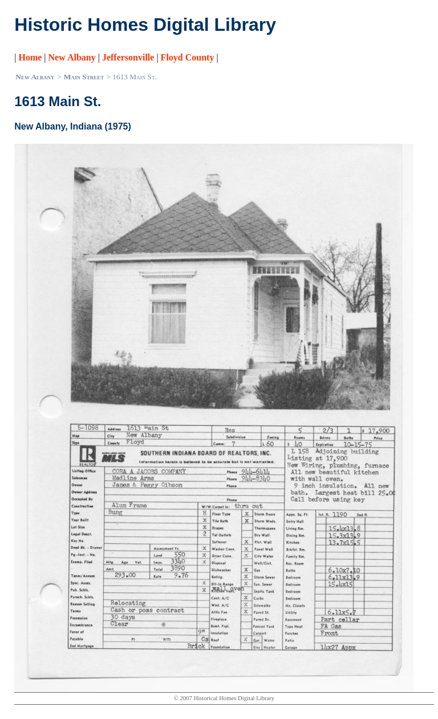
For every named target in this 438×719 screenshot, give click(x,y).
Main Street (84, 76)
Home (30, 57)
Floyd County (187, 57)
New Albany (72, 57)
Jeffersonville (128, 57)
